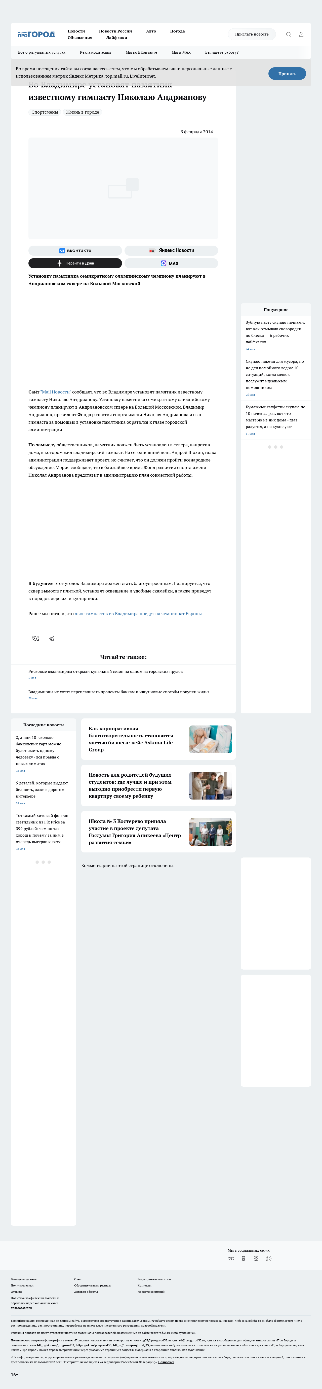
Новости (76, 31)
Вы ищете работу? (221, 52)
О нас (78, 1279)
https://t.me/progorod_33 (131, 1345)
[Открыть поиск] (289, 34)
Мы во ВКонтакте (141, 52)
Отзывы (16, 1292)
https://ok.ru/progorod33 (93, 1345)
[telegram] (53, 638)
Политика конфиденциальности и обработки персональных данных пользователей (35, 1302)
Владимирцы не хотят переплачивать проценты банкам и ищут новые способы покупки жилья (123, 695)
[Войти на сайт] (301, 34)
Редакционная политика (155, 1279)
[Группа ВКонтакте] (75, 251)
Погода (177, 31)
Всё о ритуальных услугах (41, 52)
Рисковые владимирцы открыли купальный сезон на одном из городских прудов (123, 675)
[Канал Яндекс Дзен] (75, 263)
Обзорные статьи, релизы (92, 1285)
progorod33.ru (160, 1333)
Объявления (80, 37)
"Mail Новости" (55, 392)
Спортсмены (44, 112)
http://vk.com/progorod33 (55, 1345)
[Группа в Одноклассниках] (243, 1258)
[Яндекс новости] (171, 251)
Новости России (115, 31)
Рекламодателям (95, 52)
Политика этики (22, 1285)
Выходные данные (24, 1279)
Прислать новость (252, 34)
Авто (151, 31)
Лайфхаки (116, 37)
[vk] (36, 638)
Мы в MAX (181, 52)
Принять (287, 73)
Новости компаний (151, 1292)
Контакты (144, 1285)
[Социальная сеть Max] (171, 263)
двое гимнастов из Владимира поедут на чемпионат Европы (138, 613)
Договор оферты (86, 1292)
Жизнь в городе (82, 112)
